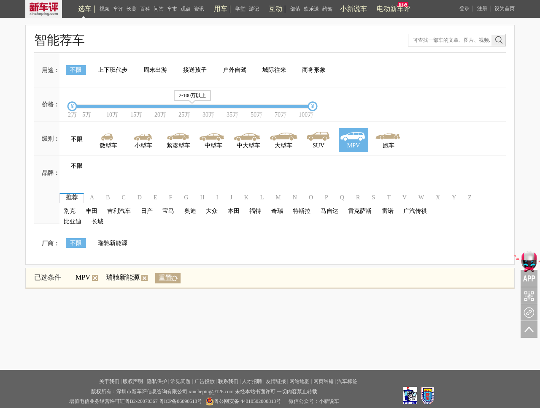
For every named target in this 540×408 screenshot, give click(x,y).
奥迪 (190, 211)
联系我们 (228, 381)
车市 (172, 9)
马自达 (329, 211)
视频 (105, 9)
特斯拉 (301, 211)
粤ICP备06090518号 (180, 401)
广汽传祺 (415, 211)
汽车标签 (347, 381)
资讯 (199, 9)
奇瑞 (277, 211)
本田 (234, 211)
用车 (220, 8)
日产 (147, 211)
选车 (85, 8)
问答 (159, 9)
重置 (165, 277)
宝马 (168, 211)
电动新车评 (393, 8)
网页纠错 (323, 381)
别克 (70, 211)
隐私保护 (157, 381)
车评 (118, 9)
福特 (255, 211)
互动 (275, 8)
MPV (87, 277)
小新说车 (353, 8)
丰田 (91, 211)
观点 (186, 9)
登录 (464, 8)
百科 (145, 9)
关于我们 (109, 381)
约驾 (327, 9)
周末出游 (155, 70)
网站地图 (299, 381)
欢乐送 (311, 9)
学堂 (240, 9)
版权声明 (133, 381)
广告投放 (204, 381)
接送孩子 (195, 70)
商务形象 (314, 70)
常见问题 (180, 381)
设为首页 (504, 8)
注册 (482, 8)
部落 (295, 9)
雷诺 (388, 211)
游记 (254, 9)
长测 (132, 9)
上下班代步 (112, 70)
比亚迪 (72, 221)
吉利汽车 (119, 211)
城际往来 (274, 70)
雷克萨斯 (360, 211)
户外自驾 (234, 70)
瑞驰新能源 (112, 243)
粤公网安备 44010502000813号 (243, 401)
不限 (76, 70)
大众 (212, 211)
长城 (97, 221)
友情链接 (276, 381)
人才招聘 (252, 381)
